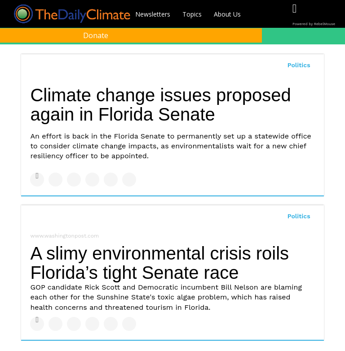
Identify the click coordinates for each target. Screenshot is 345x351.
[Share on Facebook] (37, 179)
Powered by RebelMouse (313, 24)
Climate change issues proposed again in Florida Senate (160, 104)
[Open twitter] (312, 14)
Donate (95, 35)
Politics (299, 65)
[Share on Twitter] (55, 179)
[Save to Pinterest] (111, 179)
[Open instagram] (331, 14)
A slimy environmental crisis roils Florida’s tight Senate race (159, 262)
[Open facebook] (294, 14)
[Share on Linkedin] (74, 179)
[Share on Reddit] (129, 179)
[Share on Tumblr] (92, 179)
